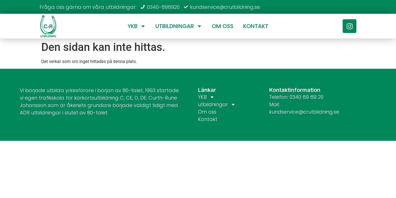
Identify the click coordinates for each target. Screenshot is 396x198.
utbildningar (178, 26)
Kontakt (255, 26)
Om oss (222, 26)
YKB (137, 26)
